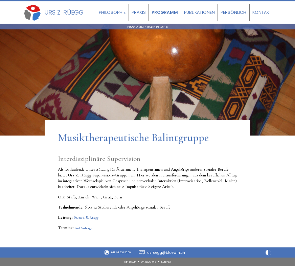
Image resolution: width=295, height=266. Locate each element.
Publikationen (199, 12)
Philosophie (112, 12)
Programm (165, 12)
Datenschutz (149, 261)
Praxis (139, 12)
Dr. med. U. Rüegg (91, 219)
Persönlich (233, 12)
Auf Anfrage (86, 230)
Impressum (124, 261)
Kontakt (261, 12)
